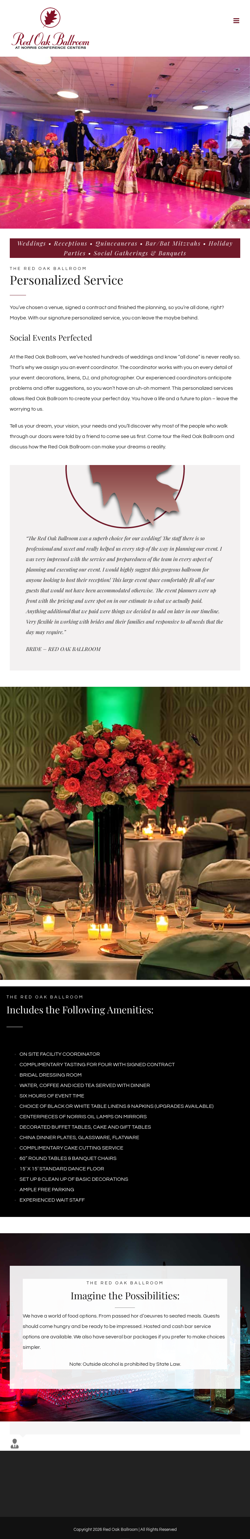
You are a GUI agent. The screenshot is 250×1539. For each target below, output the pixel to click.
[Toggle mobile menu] (236, 20)
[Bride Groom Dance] (125, 143)
